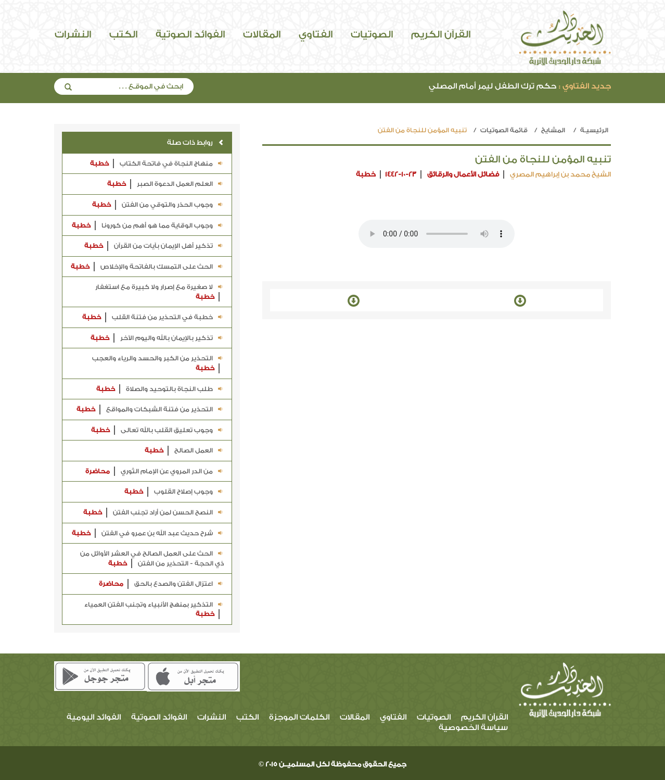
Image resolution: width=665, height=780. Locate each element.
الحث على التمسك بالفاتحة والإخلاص (147, 267)
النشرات (73, 34)
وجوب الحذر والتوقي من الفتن (158, 205)
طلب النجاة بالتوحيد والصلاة (160, 389)
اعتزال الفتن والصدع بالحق (161, 584)
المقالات (261, 34)
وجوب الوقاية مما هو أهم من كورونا (148, 226)
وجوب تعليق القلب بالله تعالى (157, 430)
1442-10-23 (400, 174)
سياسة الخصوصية (473, 727)
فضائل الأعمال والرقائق (463, 174)
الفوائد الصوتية (190, 34)
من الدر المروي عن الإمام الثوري (154, 471)
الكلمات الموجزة (299, 717)
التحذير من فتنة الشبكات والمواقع (150, 409)
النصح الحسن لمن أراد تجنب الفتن (153, 513)
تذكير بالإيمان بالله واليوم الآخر (157, 338)
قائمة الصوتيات (504, 130)
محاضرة (97, 471)
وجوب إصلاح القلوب (174, 492)
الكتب (123, 34)
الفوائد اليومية (94, 717)
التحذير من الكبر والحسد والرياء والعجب (158, 364)
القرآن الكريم (440, 34)
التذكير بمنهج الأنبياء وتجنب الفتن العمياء (154, 610)
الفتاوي (315, 34)
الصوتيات (372, 34)
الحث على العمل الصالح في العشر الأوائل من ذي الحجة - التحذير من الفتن (152, 559)
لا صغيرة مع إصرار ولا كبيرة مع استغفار (159, 292)
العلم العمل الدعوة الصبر (165, 184)
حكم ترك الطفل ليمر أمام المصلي (520, 86)
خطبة (366, 174)
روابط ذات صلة (195, 142)
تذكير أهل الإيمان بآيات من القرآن (154, 246)
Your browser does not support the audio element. (437, 234)
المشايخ (553, 130)
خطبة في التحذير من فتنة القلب (153, 317)
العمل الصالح (184, 451)
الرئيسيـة (594, 130)
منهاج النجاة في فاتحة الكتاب (157, 164)
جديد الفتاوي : (585, 86)
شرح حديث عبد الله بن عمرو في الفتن (148, 533)
